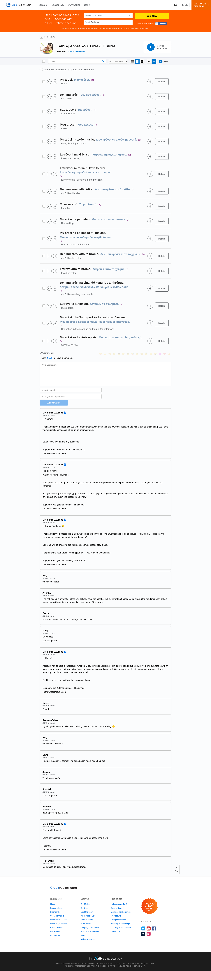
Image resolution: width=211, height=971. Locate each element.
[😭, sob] (141, 353)
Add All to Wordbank (83, 70)
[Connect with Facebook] (161, 24)
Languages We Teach (90, 927)
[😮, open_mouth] (155, 353)
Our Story (85, 908)
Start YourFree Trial (202, 5)
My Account (116, 916)
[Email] (71, 396)
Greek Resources (57, 927)
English (163, 61)
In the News (86, 924)
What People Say (88, 916)
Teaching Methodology (120, 924)
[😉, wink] (137, 353)
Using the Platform (118, 920)
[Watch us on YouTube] (149, 928)
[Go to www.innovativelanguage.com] (105, 958)
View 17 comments (76, 51)
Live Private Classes (58, 920)
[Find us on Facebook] (154, 928)
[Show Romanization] (154, 61)
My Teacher (74, 5)
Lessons (43, 5)
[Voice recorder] (55, 81)
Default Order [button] (119, 61)
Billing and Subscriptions (121, 912)
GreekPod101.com (122, 963)
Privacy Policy (98, 28)
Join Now (152, 16)
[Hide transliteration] (149, 61)
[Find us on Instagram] (149, 934)
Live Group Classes (58, 924)
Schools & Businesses (90, 931)
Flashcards (54, 912)
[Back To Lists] (47, 37)
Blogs (83, 935)
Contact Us (115, 931)
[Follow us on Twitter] (143, 928)
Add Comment (53, 403)
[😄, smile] (100, 353)
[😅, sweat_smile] (132, 353)
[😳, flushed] (105, 353)
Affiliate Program (87, 939)
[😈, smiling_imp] (160, 353)
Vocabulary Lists (57, 916)
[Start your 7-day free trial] (149, 906)
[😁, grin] (109, 353)
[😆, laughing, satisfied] (128, 353)
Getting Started (117, 908)
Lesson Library (56, 908)
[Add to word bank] (150, 82)
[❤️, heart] (164, 353)
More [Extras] (87, 5)
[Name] (71, 390)
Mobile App (55, 935)
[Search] (77, 61)
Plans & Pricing (87, 920)
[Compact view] (132, 61)
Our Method (86, 904)
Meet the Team (87, 912)
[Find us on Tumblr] (143, 934)
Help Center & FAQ (119, 904)
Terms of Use (89, 28)
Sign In (185, 5)
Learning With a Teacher (121, 927)
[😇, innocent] (146, 353)
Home (52, 904)
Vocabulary (58, 5)
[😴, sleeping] (151, 353)
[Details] (162, 81)
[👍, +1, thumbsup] (169, 353)
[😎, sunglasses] (119, 353)
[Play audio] (49, 81)
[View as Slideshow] (157, 47)
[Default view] (137, 61)
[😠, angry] (123, 353)
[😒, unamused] (114, 353)
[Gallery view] (142, 61)
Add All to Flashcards (55, 70)
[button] (176, 5)
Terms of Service (133, 966)
